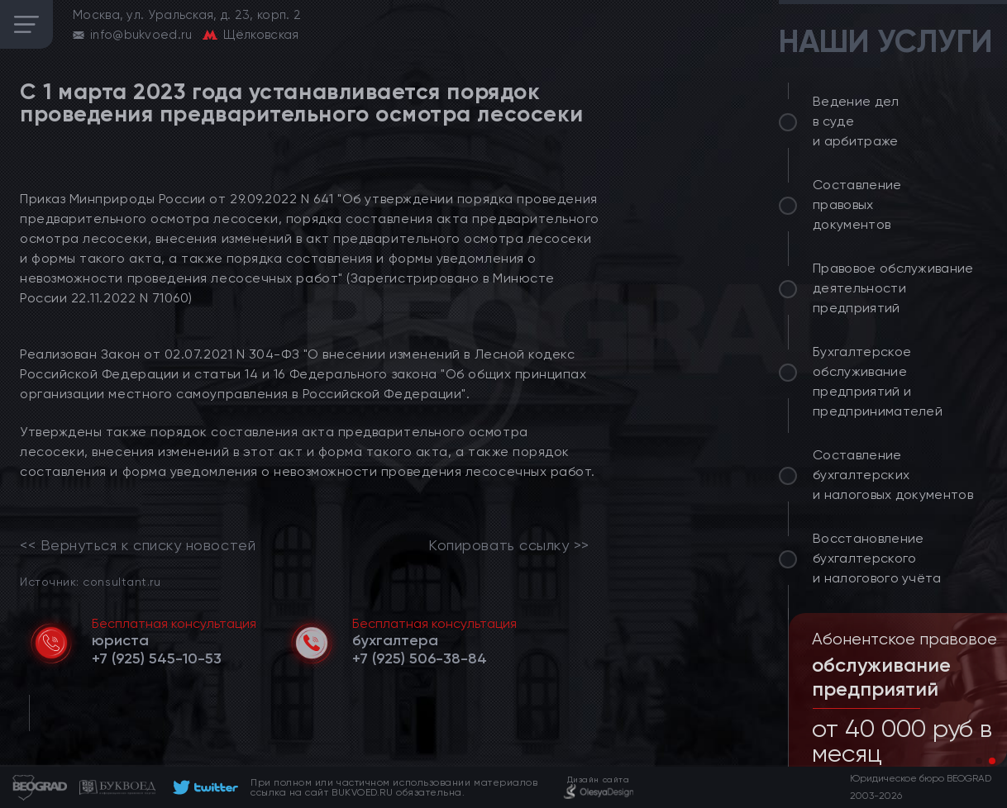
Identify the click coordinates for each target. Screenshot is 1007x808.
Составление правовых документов (857, 204)
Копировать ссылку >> (508, 545)
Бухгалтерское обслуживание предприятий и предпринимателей (878, 381)
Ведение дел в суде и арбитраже (856, 121)
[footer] (203, 787)
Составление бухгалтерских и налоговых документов (893, 474)
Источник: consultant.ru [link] (90, 581)
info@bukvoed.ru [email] (141, 34)
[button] (979, 761)
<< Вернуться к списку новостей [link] (137, 545)
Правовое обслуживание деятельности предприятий (893, 288)
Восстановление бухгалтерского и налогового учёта (877, 558)
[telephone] (157, 658)
